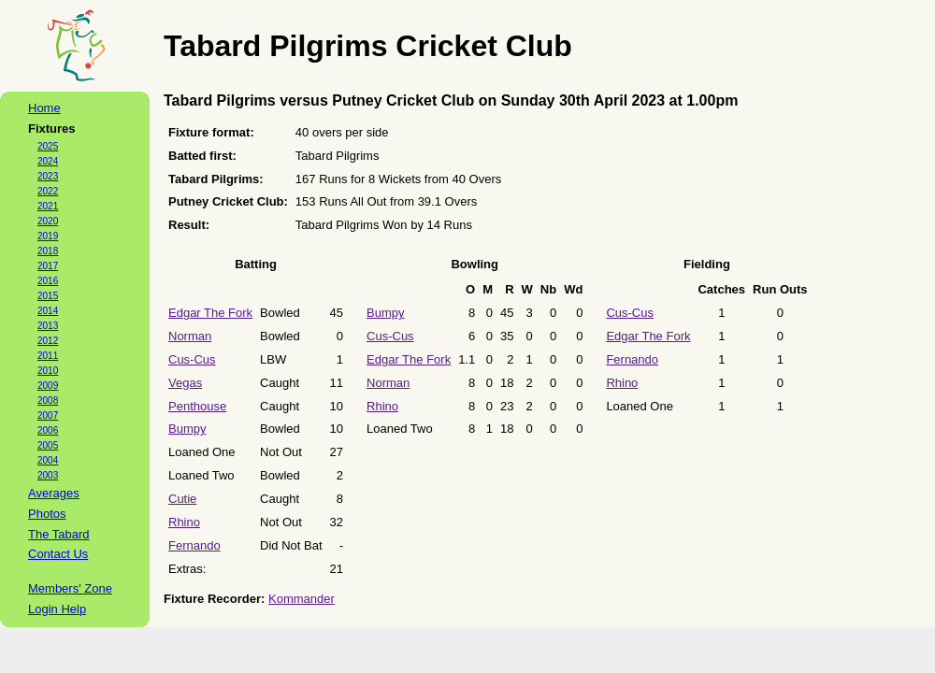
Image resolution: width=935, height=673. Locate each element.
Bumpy (187, 429)
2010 (47, 370)
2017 (47, 266)
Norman (189, 336)
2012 (47, 341)
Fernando (194, 545)
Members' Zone (70, 588)
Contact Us (58, 554)
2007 (47, 415)
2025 (47, 146)
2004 (47, 460)
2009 (47, 385)
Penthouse (197, 406)
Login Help (57, 609)
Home (44, 108)
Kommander (301, 599)
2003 (47, 475)
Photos (46, 514)
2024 (47, 161)
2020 (47, 221)
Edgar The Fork (210, 313)
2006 (47, 430)
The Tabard (59, 534)
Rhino (184, 522)
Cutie (182, 499)
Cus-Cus (192, 359)
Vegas (185, 383)
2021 (47, 206)
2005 (47, 445)
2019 (47, 236)
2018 (47, 251)
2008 (47, 400)
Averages (53, 493)
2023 (47, 176)
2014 (47, 311)
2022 (47, 191)
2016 (47, 281)
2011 (47, 356)
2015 (47, 296)
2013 (47, 326)
